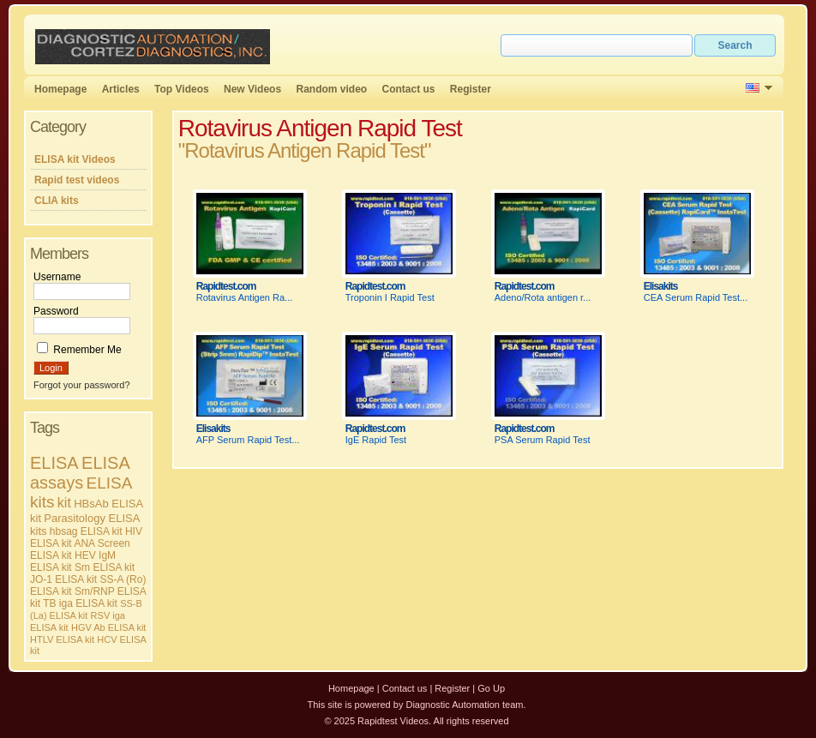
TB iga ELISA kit (80, 603)
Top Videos (181, 89)
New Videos (252, 89)
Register (470, 89)
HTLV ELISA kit (62, 639)
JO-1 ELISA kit (63, 579)
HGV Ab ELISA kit (108, 627)
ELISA (54, 462)
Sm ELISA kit (105, 567)
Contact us (408, 89)
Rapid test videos (76, 180)
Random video (331, 89)
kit (64, 502)
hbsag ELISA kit (86, 531)
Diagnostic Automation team (464, 704)
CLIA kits (56, 201)
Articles (121, 89)
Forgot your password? (81, 385)
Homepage (60, 89)
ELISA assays (79, 472)
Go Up (491, 688)
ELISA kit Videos (75, 159)
